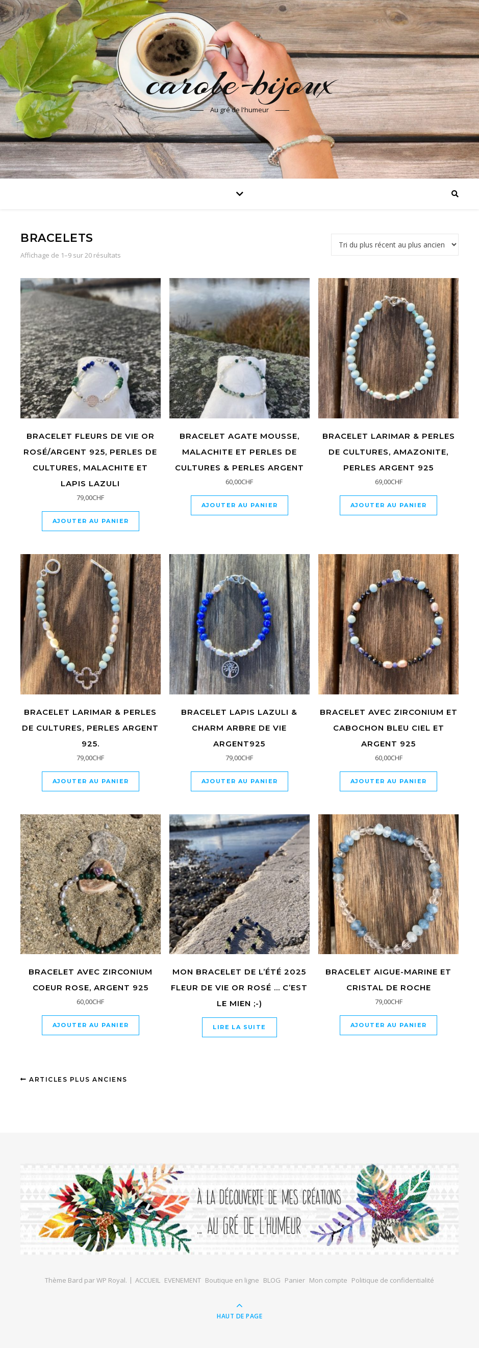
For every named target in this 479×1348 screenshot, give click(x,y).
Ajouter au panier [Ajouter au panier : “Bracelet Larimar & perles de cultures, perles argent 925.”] (91, 781)
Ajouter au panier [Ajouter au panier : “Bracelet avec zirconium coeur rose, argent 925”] (91, 1025)
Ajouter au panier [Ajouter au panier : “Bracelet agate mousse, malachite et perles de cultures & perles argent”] (239, 505)
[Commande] (395, 245)
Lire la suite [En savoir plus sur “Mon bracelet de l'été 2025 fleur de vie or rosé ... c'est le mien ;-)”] (239, 1027)
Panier (295, 1280)
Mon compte (328, 1280)
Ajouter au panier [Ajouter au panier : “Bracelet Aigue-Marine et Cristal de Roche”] (388, 1025)
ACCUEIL (147, 1280)
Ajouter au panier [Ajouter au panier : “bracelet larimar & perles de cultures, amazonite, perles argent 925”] (388, 505)
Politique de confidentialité (392, 1280)
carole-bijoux (239, 82)
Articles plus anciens (74, 1079)
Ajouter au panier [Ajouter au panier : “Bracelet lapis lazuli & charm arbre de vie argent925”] (239, 781)
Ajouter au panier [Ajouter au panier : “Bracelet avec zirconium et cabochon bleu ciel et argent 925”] (388, 781)
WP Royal (110, 1280)
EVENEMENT (182, 1280)
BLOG (272, 1280)
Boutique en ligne (232, 1280)
